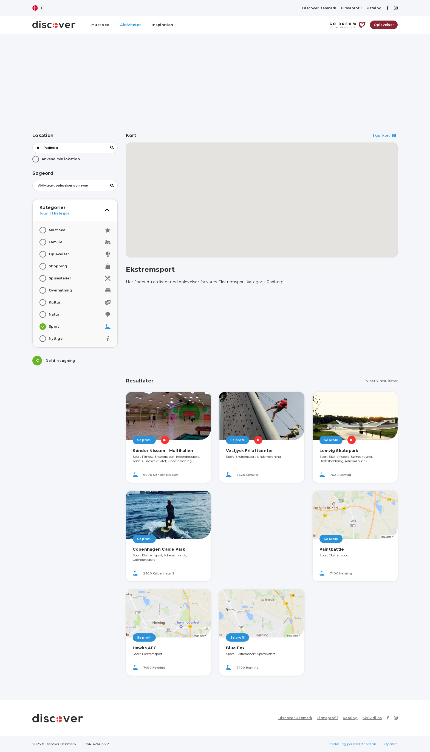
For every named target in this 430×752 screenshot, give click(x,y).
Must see (100, 24)
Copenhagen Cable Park (159, 549)
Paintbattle (331, 549)
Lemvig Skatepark (338, 450)
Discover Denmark (319, 8)
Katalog (374, 8)
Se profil (144, 440)
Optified (391, 744)
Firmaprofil (351, 8)
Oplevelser (384, 25)
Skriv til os (372, 718)
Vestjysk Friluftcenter (249, 450)
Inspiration (162, 24)
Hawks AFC (145, 647)
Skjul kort (384, 135)
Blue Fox (235, 647)
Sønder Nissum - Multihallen (163, 450)
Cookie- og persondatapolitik (352, 744)
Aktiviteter (130, 24)
